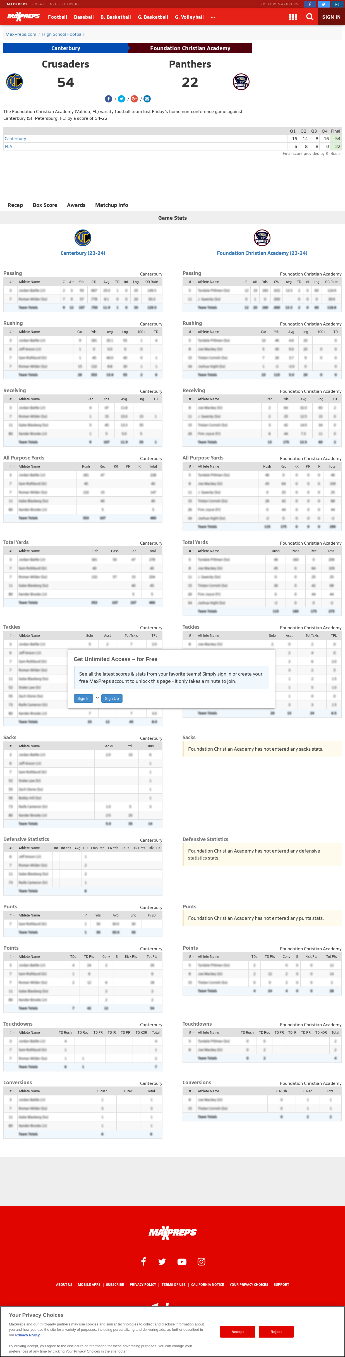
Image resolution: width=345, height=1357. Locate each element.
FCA (8, 146)
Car (79, 331)
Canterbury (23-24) (83, 252)
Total (153, 466)
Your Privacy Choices (249, 1284)
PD (85, 848)
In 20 (151, 915)
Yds (81, 281)
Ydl (130, 746)
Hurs (150, 746)
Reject (276, 1332)
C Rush (102, 1091)
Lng (136, 281)
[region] (172, 1331)
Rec (90, 399)
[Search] (309, 16)
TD (117, 281)
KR (116, 466)
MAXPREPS (17, 4)
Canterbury (65, 48)
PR (128, 466)
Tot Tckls (131, 635)
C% (94, 281)
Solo (89, 635)
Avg (106, 281)
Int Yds (66, 848)
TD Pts (89, 956)
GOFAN (38, 4)
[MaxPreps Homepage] (172, 1233)
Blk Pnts (139, 848)
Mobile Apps (89, 1284)
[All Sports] (213, 16)
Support (281, 1284)
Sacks (108, 746)
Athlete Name (29, 281)
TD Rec (83, 1032)
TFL (154, 635)
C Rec (128, 1091)
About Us (64, 1284)
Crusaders (65, 63)
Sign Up (112, 698)
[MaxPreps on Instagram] (337, 4)
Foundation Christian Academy (190, 48)
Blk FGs (154, 848)
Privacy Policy (143, 1284)
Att (71, 281)
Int (126, 281)
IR (139, 466)
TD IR (112, 1032)
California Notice (207, 1284)
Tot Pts (152, 956)
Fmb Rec (97, 848)
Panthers (190, 63)
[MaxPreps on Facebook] (310, 4)
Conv (106, 956)
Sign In (83, 698)
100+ (141, 331)
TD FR (98, 1032)
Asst (107, 635)
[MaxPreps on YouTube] (182, 1261)
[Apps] (293, 16)
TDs (73, 956)
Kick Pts (131, 956)
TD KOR (141, 1032)
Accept (237, 1332)
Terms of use (174, 1284)
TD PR (125, 1032)
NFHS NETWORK (65, 4)
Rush (86, 466)
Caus (125, 848)
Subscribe (115, 1284)
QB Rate (151, 281)
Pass (115, 551)
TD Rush (65, 1032)
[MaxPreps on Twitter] (324, 4)
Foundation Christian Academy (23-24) (262, 252)
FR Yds (113, 848)
